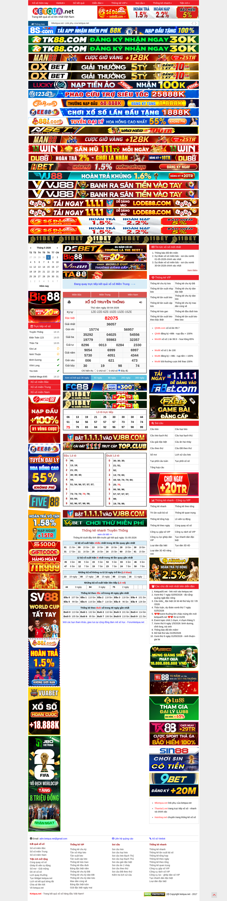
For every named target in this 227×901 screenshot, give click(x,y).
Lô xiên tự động (182, 519)
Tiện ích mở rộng (39, 859)
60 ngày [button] (98, 377)
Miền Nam (133, 294)
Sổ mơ (153, 454)
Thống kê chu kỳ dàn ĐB (82, 875)
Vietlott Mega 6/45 (44, 376)
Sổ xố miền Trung (38, 851)
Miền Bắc (76, 294)
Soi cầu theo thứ (120, 868)
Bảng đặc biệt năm (79, 868)
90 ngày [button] (112, 377)
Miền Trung (104, 294)
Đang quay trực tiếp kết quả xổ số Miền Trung (101, 284)
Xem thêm (192, 270)
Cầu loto (154, 429)
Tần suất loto (76, 855)
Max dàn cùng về (78, 881)
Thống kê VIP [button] (119, 3)
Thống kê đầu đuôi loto (186, 311)
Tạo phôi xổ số (182, 461)
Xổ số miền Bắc (40, 382)
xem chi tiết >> (105, 534)
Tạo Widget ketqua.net (41, 878)
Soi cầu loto (118, 849)
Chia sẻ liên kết (37, 884)
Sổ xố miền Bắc (38, 848)
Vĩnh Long (44, 365)
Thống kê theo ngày (160, 525)
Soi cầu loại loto (120, 852)
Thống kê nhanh (158, 506)
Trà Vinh (44, 371)
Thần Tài (44, 343)
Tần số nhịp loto (78, 852)
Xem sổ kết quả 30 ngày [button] (77, 377)
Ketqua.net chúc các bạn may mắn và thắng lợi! (75, 23)
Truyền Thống (44, 332)
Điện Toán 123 (44, 337)
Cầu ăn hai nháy (183, 442)
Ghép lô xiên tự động (40, 865)
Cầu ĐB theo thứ (183, 448)
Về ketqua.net (37, 887)
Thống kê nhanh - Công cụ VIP (172, 500)
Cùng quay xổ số (183, 525)
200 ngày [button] (125, 377)
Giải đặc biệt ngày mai (81, 887)
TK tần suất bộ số (159, 512)
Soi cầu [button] (140, 3)
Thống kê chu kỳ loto (160, 283)
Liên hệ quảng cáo (122, 838)
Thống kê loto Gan (79, 862)
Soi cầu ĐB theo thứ (122, 871)
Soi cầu (158, 423)
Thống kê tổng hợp (159, 519)
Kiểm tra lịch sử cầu (122, 875)
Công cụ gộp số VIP (160, 532)
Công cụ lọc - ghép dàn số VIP (164, 875)
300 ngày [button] (139, 377)
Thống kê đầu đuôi (79, 865)
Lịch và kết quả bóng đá (42, 881)
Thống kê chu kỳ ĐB (185, 283)
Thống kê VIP (162, 277)
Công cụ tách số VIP (185, 532)
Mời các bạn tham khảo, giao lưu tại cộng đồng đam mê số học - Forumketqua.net (103, 622)
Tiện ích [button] (185, 3)
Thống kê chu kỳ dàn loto (82, 878)
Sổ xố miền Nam (38, 855)
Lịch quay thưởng (38, 875)
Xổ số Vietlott (157, 838)
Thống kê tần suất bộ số (161, 852)
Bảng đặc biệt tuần (79, 884)
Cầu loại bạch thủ (184, 435)
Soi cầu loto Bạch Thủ (123, 855)
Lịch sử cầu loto (183, 454)
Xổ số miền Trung (41, 387)
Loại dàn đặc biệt (158, 545)
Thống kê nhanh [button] (162, 3)
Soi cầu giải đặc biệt (122, 862)
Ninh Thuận (44, 354)
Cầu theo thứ (156, 448)
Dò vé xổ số (36, 872)
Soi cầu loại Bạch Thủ (123, 859)
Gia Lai (44, 348)
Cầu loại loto (181, 429)
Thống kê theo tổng (184, 506)
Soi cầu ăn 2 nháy (121, 865)
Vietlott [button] (60, 3)
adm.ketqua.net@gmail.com (53, 838)
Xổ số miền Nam (40, 392)
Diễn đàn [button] (97, 3)
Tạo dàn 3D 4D (182, 545)
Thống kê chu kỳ (78, 849)
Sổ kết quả (78, 3)
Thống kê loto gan (159, 311)
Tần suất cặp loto (78, 859)
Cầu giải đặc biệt (158, 442)
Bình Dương (44, 359)
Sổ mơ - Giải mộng (39, 868)
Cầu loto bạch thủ (159, 435)
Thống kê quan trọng (185, 512)
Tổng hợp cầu (157, 467)
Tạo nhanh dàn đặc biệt (161, 878)
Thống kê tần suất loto (161, 297)
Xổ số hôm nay (40, 3)
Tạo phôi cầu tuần (159, 461)
